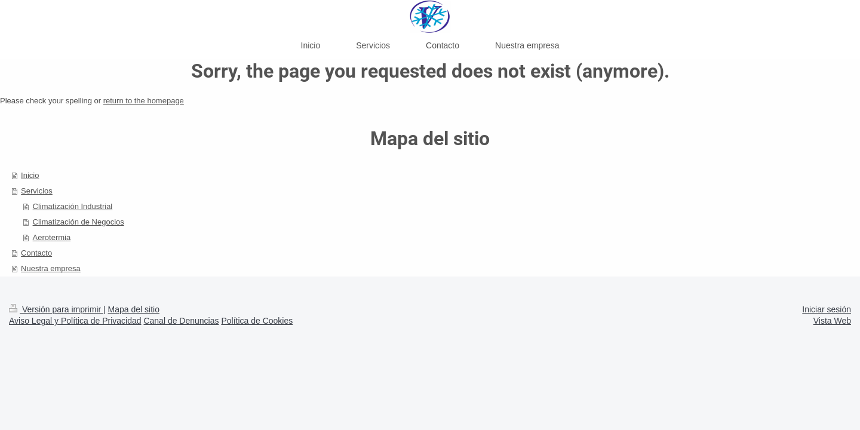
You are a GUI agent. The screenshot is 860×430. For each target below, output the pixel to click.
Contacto (36, 252)
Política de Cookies (257, 320)
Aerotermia (52, 237)
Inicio (30, 175)
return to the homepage (143, 100)
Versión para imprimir (56, 309)
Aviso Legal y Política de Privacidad (75, 320)
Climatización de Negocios (78, 221)
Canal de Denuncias (181, 320)
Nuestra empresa (51, 268)
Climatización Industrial (73, 206)
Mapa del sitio (133, 309)
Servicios (37, 190)
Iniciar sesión (826, 309)
